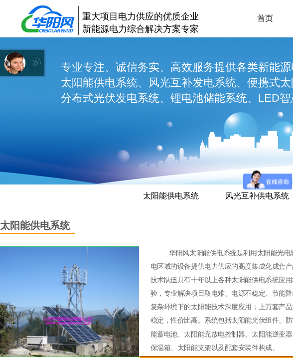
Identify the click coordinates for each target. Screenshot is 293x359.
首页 (265, 18)
